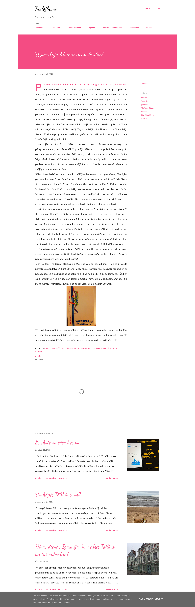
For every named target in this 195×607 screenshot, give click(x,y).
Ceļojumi (91, 27)
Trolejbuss (45, 8)
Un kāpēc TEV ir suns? (58, 494)
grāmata (144, 104)
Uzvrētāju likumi (147, 115)
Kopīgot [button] (145, 84)
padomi (144, 111)
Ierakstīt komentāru (56, 478)
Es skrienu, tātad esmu (57, 442)
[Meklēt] (148, 8)
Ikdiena (149, 27)
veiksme (144, 118)
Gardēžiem (134, 27)
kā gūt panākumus (148, 108)
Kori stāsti (56, 27)
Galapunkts (39, 27)
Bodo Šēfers (145, 101)
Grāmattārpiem (74, 27)
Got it (159, 599)
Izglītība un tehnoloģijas (112, 27)
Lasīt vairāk (112, 478)
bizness (144, 98)
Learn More (145, 599)
